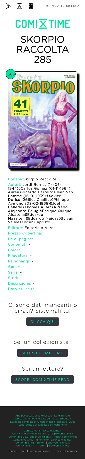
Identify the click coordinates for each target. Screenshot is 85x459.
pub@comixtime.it (59, 443)
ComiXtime (30, 430)
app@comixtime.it (62, 433)
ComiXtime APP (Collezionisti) (30, 433)
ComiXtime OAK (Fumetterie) (31, 440)
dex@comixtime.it (66, 437)
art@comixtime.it (59, 445)
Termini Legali (16, 451)
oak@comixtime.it (61, 440)
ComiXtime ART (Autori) (31, 445)
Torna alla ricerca (63, 6)
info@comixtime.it (50, 430)
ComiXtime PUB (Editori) (30, 443)
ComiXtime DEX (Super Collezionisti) (30, 437)
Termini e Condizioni (64, 451)
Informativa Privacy (38, 451)
